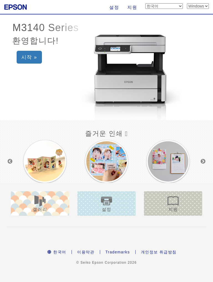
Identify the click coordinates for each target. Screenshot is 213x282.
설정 (114, 7)
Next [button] (203, 161)
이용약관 (85, 252)
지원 (132, 7)
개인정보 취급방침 (159, 252)
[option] (45, 161)
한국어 (56, 252)
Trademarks (117, 252)
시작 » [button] (29, 57)
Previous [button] (10, 161)
